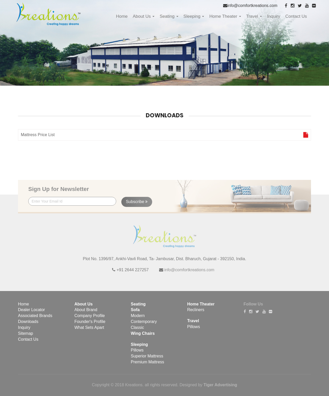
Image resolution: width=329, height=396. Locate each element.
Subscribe (137, 204)
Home (121, 16)
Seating (169, 16)
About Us (144, 16)
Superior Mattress (147, 359)
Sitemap (25, 336)
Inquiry (273, 16)
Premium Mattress (147, 364)
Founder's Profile (89, 324)
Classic (137, 330)
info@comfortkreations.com (252, 5)
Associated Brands (35, 318)
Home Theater (225, 16)
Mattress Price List (164, 135)
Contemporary (144, 324)
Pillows (137, 353)
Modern (138, 318)
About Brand (85, 312)
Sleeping (194, 16)
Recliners (195, 312)
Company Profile (89, 318)
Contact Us (296, 16)
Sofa (135, 312)
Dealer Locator (31, 312)
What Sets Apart (89, 330)
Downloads (28, 324)
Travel (254, 16)
